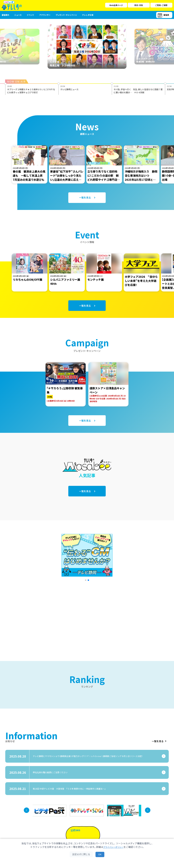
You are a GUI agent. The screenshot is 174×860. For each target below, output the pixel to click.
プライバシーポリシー (113, 847)
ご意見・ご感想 (161, 5)
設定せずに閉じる (81, 854)
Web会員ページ (116, 5)
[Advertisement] (50, 603)
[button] (85, 566)
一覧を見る (159, 727)
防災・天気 (138, 5)
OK (99, 854)
